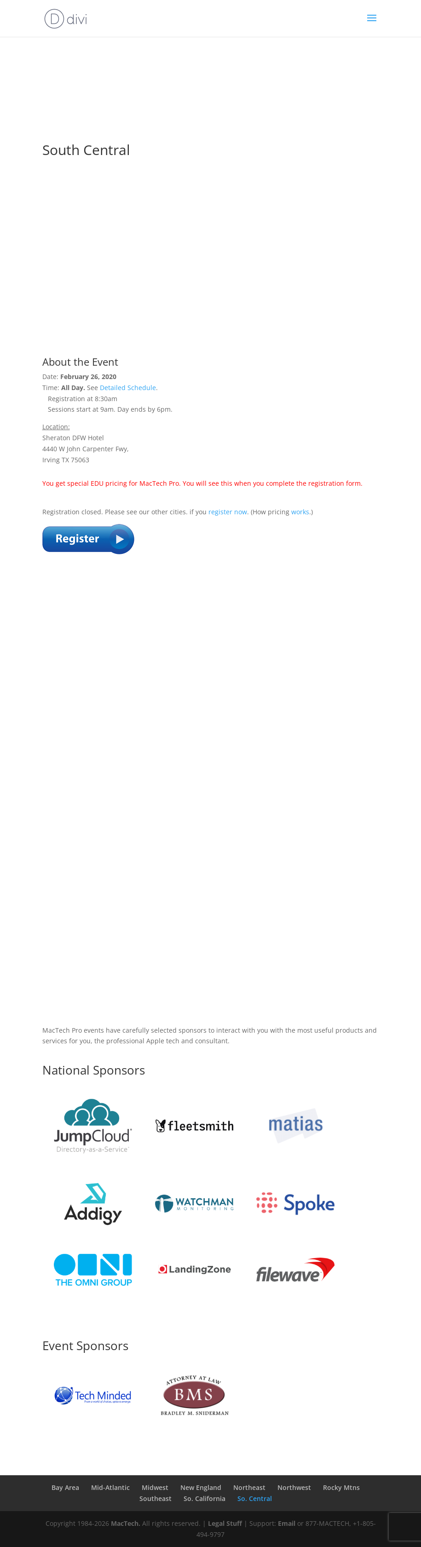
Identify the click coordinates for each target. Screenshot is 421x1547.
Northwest (294, 1487)
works (300, 511)
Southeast (155, 1498)
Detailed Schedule (128, 387)
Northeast (249, 1487)
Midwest (155, 1487)
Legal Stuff (225, 1523)
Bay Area (65, 1487)
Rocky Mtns (341, 1487)
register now (227, 511)
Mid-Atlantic (110, 1487)
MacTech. (125, 1523)
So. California (204, 1498)
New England (200, 1487)
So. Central (254, 1498)
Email (286, 1523)
